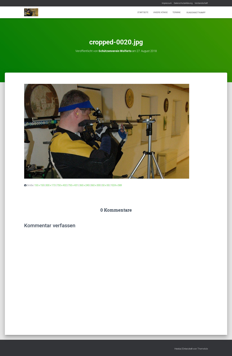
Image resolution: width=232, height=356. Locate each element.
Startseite (142, 12)
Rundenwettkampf (195, 12)
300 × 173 (50, 185)
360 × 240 (84, 185)
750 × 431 (73, 185)
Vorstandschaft (201, 3)
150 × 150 (39, 185)
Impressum (167, 3)
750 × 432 (62, 185)
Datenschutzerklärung (183, 3)
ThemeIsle (202, 348)
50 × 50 (105, 185)
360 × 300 (96, 185)
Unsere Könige (160, 12)
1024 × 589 (116, 185)
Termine (177, 12)
